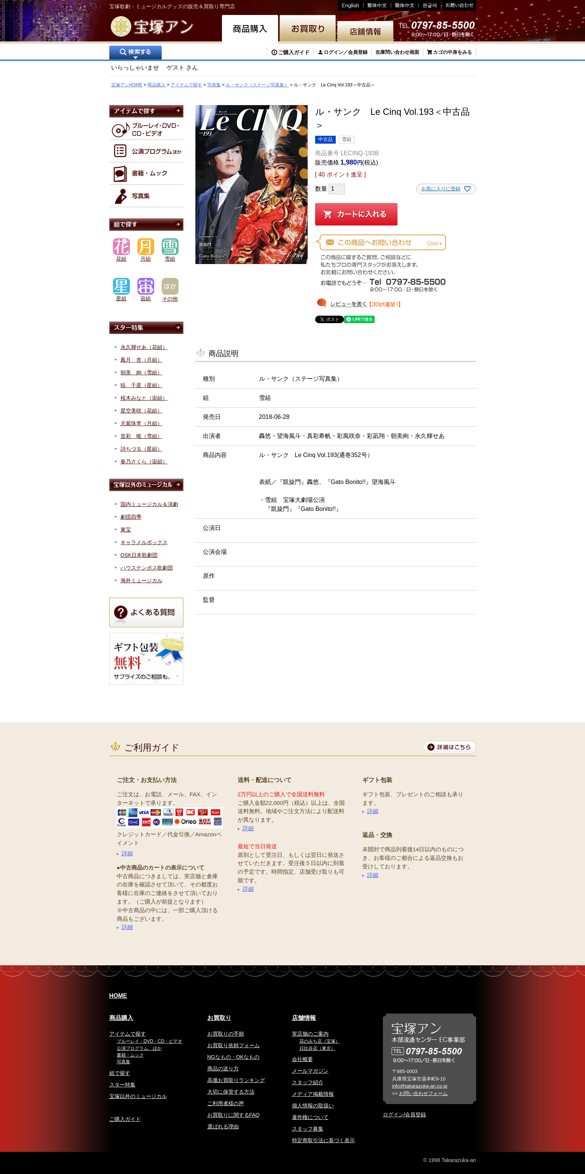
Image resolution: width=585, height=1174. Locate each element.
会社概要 (302, 1059)
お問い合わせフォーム (423, 1093)
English (350, 5)
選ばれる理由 (223, 1126)
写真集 (214, 85)
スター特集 (122, 1085)
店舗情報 (304, 1018)
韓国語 (429, 5)
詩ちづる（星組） (141, 449)
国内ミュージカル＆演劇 (149, 504)
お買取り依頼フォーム (233, 1045)
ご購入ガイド (294, 52)
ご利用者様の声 (225, 1103)
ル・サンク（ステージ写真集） (257, 85)
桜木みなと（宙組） (144, 398)
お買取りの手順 (225, 1034)
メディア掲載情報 (313, 1094)
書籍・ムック (130, 1055)
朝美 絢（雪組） (141, 373)
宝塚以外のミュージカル (138, 1096)
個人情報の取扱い (313, 1106)
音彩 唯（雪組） (141, 436)
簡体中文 (404, 5)
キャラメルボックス (144, 542)
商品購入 (156, 85)
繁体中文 (377, 5)
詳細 (127, 853)
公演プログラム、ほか (139, 1048)
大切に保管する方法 (231, 1092)
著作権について (310, 1117)
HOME (118, 996)
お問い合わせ (458, 5)
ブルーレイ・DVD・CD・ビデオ (150, 1041)
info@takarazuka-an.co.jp (420, 1086)
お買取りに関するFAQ (233, 1115)
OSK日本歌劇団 (139, 555)
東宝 (126, 530)
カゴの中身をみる (452, 52)
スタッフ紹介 (307, 1082)
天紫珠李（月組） (141, 423)
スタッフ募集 (307, 1129)
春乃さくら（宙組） (144, 462)
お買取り (219, 1018)
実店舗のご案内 (310, 1034)
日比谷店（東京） (317, 1048)
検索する (135, 53)
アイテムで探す (186, 85)
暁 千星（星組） (141, 385)
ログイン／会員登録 (346, 52)
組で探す (119, 1073)
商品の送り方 (223, 1069)
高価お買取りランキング (236, 1080)
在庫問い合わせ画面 (397, 52)
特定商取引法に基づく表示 (323, 1140)
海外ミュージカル (141, 580)
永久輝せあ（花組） (144, 347)
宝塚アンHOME (127, 85)
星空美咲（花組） (141, 411)
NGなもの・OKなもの (233, 1057)
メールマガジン (310, 1071)
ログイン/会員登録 (404, 1115)
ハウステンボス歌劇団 (147, 568)
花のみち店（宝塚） (319, 1041)
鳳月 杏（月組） (141, 360)
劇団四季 (131, 517)
